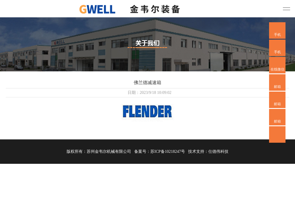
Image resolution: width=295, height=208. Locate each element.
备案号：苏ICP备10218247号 (159, 151)
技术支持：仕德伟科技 (208, 151)
